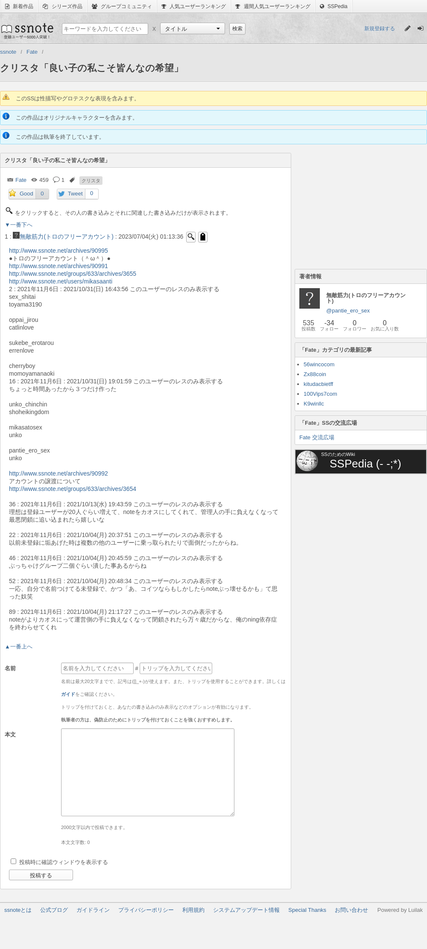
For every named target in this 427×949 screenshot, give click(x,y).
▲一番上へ (18, 646)
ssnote (26, 30)
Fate (20, 180)
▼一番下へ (18, 225)
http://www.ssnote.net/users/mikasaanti (60, 281)
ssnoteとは (18, 910)
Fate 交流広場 (316, 437)
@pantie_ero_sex (348, 310)
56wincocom (319, 364)
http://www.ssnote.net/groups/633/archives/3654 (72, 488)
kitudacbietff (318, 384)
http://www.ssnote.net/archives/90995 (58, 250)
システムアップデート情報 (246, 910)
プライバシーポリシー (146, 910)
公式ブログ (54, 910)
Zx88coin (315, 374)
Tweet (75, 193)
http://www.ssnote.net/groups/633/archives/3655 (72, 273)
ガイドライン (93, 910)
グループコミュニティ (122, 6)
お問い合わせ (351, 910)
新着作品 (19, 6)
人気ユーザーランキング (193, 6)
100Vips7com (320, 394)
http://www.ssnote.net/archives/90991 (58, 266)
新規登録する (379, 29)
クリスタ (91, 180)
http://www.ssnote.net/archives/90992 (58, 473)
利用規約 (193, 910)
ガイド (68, 694)
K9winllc (314, 403)
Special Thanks (307, 910)
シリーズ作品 (62, 6)
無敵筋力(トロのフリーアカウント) (63, 236)
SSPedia (334, 6)
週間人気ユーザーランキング (272, 6)
